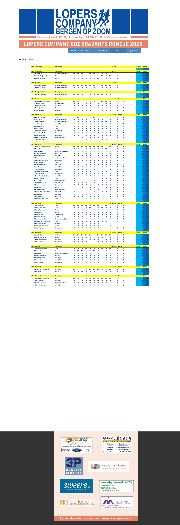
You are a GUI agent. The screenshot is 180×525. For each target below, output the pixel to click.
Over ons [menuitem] (85, 50)
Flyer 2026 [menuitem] (133, 50)
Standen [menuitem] (116, 50)
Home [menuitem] (73, 50)
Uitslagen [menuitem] (102, 50)
